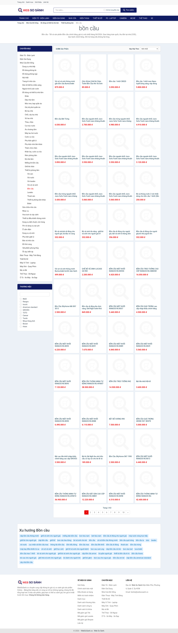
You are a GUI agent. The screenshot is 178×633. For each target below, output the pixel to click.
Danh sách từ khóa (85, 609)
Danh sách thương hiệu (86, 602)
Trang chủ (20, 2)
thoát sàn (124, 545)
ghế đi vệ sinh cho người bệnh (77, 549)
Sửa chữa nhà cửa (29, 207)
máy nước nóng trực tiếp (138, 536)
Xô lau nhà (29, 118)
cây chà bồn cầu (26, 562)
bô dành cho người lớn (72, 558)
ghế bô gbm (87, 558)
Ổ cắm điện (26, 229)
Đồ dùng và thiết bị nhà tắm (50, 23)
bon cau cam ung (97, 549)
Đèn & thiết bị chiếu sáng (31, 85)
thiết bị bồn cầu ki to (122, 554)
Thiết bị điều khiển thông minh (33, 218)
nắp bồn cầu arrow (89, 554)
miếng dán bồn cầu (70, 536)
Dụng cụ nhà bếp (28, 67)
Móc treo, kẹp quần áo (33, 104)
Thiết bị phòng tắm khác (36, 200)
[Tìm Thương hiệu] (35, 294)
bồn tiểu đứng (72, 545)
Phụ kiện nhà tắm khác (33, 144)
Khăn (27, 96)
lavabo (153, 540)
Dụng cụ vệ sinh (28, 233)
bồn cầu (92, 540)
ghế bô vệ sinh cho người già (69, 554)
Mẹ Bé (132, 18)
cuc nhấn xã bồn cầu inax (38, 545)
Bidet (29, 204)
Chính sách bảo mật (85, 589)
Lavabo (30, 192)
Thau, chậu (29, 122)
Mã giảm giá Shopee (85, 620)
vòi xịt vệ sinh (46, 549)
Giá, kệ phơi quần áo (32, 107)
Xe (152, 18)
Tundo (24, 318)
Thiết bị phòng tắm (67, 23)
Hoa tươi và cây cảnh (30, 215)
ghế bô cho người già (28, 540)
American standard (28, 307)
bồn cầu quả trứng (127, 540)
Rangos (24, 302)
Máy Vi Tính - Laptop (28, 263)
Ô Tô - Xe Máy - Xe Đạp (28, 278)
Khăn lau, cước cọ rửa (33, 152)
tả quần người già (105, 554)
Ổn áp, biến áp (27, 252)
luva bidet (138, 549)
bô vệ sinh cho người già (46, 554)
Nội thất (25, 78)
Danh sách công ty (85, 606)
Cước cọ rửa (29, 137)
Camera (123, 18)
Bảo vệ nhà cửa (28, 241)
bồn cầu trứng (135, 545)
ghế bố (52, 540)
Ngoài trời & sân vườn (30, 89)
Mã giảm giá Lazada (85, 616)
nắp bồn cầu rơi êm (113, 549)
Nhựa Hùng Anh (27, 321)
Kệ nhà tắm (29, 159)
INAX (23, 299)
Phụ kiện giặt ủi (31, 141)
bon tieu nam (84, 536)
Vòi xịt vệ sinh (32, 185)
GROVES (24, 310)
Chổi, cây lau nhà (31, 115)
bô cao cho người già (28, 558)
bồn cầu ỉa (140, 540)
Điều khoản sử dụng (85, 592)
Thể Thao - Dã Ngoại (27, 274)
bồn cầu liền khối (97, 545)
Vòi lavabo (31, 181)
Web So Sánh (99, 631)
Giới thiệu (38, 2)
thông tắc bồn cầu (57, 545)
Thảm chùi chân (31, 148)
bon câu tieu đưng (64, 540)
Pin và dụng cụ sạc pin (31, 226)
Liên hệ (45, 2)
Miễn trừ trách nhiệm (86, 595)
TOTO (23, 313)
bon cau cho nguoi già (102, 558)
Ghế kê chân (29, 166)
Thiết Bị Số (97, 18)
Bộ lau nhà (29, 111)
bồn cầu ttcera (137, 554)
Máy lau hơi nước (31, 133)
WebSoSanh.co (87, 631)
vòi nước (23, 545)
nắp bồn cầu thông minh (29, 536)
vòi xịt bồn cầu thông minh (107, 540)
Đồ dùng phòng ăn (29, 70)
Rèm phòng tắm (31, 155)
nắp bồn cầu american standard (139, 558)
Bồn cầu (30, 189)
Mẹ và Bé (23, 270)
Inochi (23, 304)
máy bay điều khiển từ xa (29, 549)
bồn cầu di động (112, 545)
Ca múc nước (30, 126)
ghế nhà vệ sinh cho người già (49, 558)
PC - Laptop (111, 18)
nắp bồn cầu (43, 540)
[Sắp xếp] (149, 48)
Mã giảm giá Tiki (84, 613)
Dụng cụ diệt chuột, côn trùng (33, 222)
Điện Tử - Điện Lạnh (40, 18)
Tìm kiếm (128, 10)
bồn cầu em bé (118, 558)
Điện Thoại (84, 18)
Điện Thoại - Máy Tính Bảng (30, 255)
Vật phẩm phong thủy (30, 248)
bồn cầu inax (84, 545)
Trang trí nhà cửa (28, 81)
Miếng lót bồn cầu (32, 163)
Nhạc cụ (25, 211)
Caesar (24, 315)
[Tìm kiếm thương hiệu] (79, 10)
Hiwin (23, 327)
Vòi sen (30, 174)
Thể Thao (143, 18)
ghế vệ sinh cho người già (50, 536)
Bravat (24, 324)
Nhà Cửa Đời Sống (32, 23)
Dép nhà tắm (30, 100)
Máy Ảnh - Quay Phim (28, 266)
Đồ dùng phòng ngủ (29, 74)
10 (123, 512)
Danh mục (29, 2)
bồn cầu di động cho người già (115, 536)
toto (147, 540)
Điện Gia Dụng (59, 18)
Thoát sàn (31, 196)
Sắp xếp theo (134, 49)
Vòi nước (30, 178)
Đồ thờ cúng (27, 244)
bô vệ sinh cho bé (80, 540)
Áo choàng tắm (31, 129)
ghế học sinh (59, 549)
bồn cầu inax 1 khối (27, 554)
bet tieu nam (96, 536)
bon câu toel (128, 549)
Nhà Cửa (72, 18)
